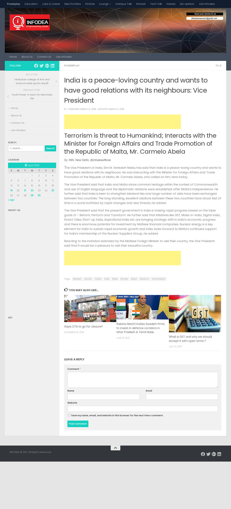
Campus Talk (124, 4)
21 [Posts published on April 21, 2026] (25, 190)
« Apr (11, 200)
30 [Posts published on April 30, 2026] (39, 195)
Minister (124, 278)
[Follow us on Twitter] (41, 66)
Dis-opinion (187, 4)
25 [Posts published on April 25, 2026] (52, 190)
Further (98, 278)
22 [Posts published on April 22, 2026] (32, 190)
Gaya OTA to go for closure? (83, 326)
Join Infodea (207, 4)
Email (149, 390)
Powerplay (13, 4)
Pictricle (90, 4)
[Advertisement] (122, 122)
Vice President (158, 278)
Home (13, 57)
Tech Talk (156, 4)
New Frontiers (72, 4)
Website (72, 402)
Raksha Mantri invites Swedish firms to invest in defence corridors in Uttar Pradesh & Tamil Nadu (140, 328)
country (88, 278)
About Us (27, 57)
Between (77, 278)
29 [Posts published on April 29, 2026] (32, 195)
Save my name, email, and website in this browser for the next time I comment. (117, 415)
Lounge (104, 4)
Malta (115, 278)
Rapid (134, 278)
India (106, 278)
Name (70, 390)
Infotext (141, 4)
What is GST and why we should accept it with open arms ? (190, 339)
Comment (74, 369)
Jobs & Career (51, 4)
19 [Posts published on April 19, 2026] (11, 190)
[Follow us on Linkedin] (52, 66)
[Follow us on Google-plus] (47, 66)
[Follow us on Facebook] (36, 66)
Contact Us (44, 57)
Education (31, 4)
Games (170, 4)
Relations (144, 278)
